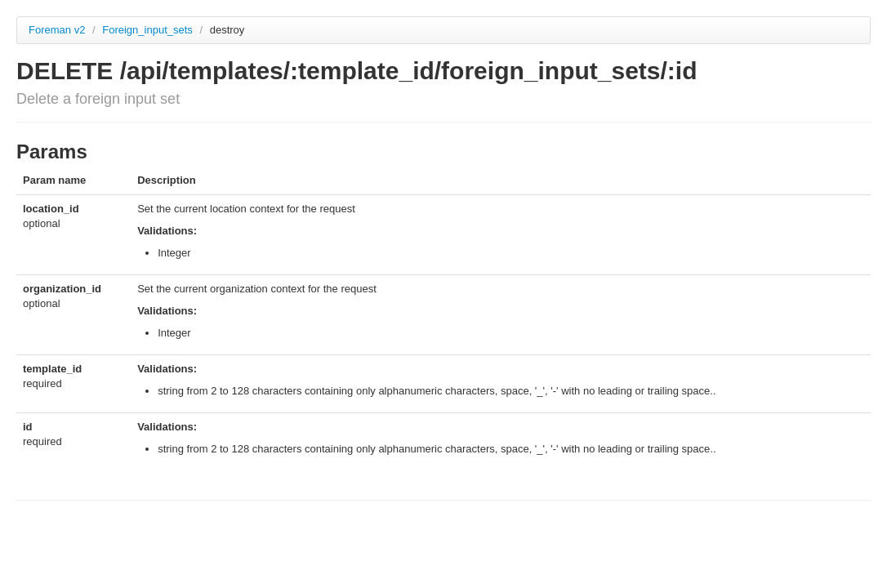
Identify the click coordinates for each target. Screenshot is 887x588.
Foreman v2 (57, 30)
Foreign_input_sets (148, 30)
